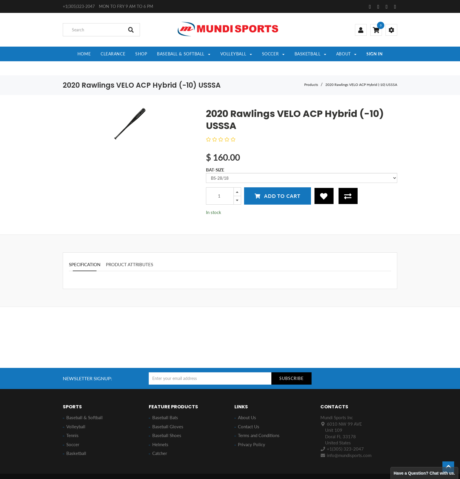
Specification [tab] (84, 250)
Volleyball (75, 412)
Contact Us (248, 412)
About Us (247, 403)
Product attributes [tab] (129, 250)
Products (311, 70)
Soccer (72, 430)
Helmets (160, 430)
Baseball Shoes (166, 421)
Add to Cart (277, 182)
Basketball (76, 439)
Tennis (72, 421)
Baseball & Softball (84, 403)
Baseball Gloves (167, 412)
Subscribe (291, 364)
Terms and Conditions (259, 421)
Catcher (159, 439)
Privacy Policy (251, 430)
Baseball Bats (165, 403)
